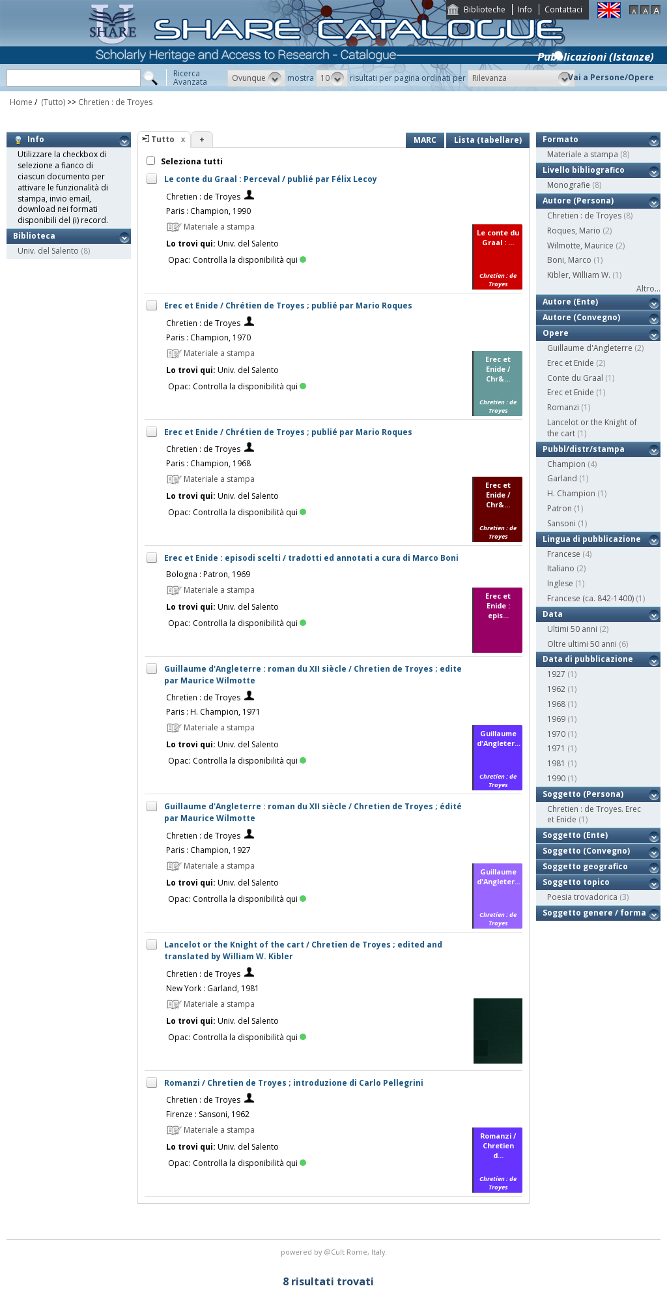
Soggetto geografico (585, 866)
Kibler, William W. (578, 274)
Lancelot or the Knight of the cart (592, 428)
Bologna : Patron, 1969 (208, 574)
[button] (256, 78)
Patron (559, 508)
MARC (425, 139)
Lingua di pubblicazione (592, 539)
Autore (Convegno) (581, 317)
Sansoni (561, 523)
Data (553, 614)
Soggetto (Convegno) (586, 850)
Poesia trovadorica (582, 897)
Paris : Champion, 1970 (208, 337)
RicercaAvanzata (190, 77)
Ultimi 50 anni (572, 629)
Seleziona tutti (191, 161)
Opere (556, 332)
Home (21, 102)
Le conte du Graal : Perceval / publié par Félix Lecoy (270, 179)
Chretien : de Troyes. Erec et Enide (594, 814)
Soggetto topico (576, 882)
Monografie (568, 184)
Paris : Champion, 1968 (208, 463)
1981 (556, 763)
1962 (556, 688)
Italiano (561, 568)
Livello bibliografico (584, 169)
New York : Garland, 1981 (212, 988)
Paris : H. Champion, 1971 (213, 711)
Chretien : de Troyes (115, 102)
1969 (556, 718)
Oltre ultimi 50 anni (582, 644)
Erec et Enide (570, 362)
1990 (556, 778)
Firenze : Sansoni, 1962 (207, 1114)
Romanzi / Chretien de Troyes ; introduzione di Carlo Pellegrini (293, 1082)
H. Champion (571, 493)
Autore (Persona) (578, 200)
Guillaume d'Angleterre (589, 347)
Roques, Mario (574, 230)
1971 (556, 748)
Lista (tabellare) (488, 139)
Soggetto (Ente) (575, 835)
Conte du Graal (575, 377)
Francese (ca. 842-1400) (590, 598)
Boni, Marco (569, 259)
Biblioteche (484, 9)
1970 (556, 733)
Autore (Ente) (570, 301)
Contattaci (563, 9)
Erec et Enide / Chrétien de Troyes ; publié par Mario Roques (288, 305)
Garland (562, 478)
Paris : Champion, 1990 (208, 210)
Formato (560, 139)
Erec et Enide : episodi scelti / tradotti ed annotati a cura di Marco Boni (311, 557)
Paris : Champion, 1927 (208, 850)
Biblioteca (34, 235)
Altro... (648, 288)
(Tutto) (52, 102)
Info (525, 9)
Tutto (163, 139)
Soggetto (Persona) (583, 793)
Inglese (560, 583)
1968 (556, 703)
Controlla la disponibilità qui (249, 259)
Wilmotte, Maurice (580, 245)
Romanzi (563, 407)
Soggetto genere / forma (594, 912)
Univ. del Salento (48, 250)
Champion (566, 464)
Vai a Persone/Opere (611, 77)
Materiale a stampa (582, 154)
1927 (556, 673)
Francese (563, 554)
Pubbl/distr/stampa (584, 449)
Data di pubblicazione (588, 658)
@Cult (335, 1252)
